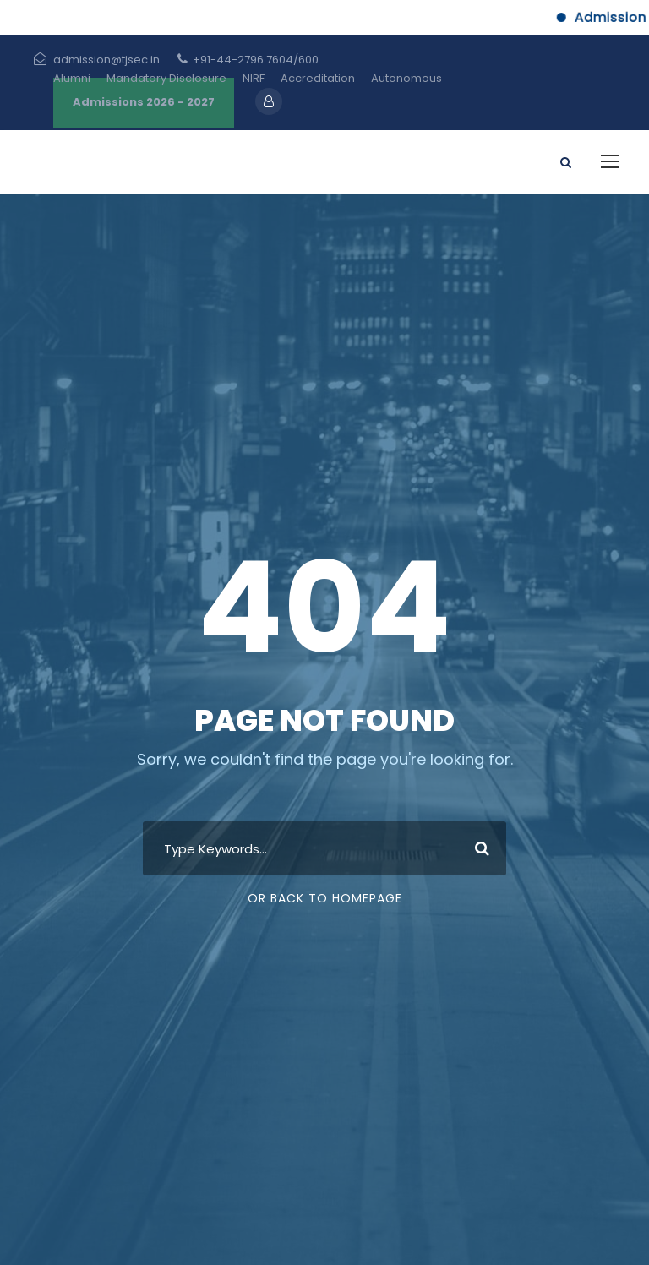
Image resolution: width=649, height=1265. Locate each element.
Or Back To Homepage (325, 898)
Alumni (71, 78)
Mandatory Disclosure (166, 78)
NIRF (254, 78)
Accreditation (318, 78)
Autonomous (406, 78)
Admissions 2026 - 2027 (144, 102)
